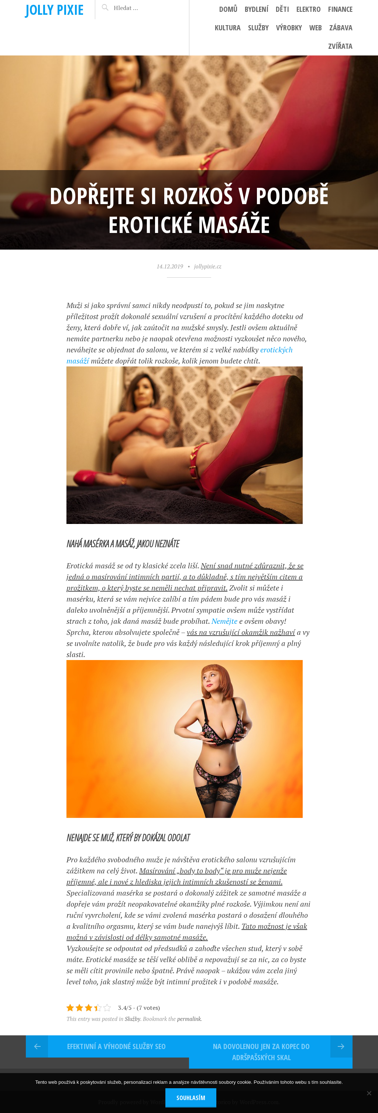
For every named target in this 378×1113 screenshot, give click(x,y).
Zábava (341, 28)
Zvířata (340, 46)
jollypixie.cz (207, 266)
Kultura (228, 28)
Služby (258, 28)
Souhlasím (190, 1098)
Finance (340, 9)
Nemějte (224, 621)
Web (315, 28)
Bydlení (256, 9)
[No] (368, 1093)
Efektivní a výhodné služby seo (116, 1046)
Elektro (308, 9)
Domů (228, 9)
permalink (189, 1018)
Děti (282, 9)
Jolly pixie (55, 9)
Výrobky (289, 28)
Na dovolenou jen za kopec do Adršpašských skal (261, 1051)
